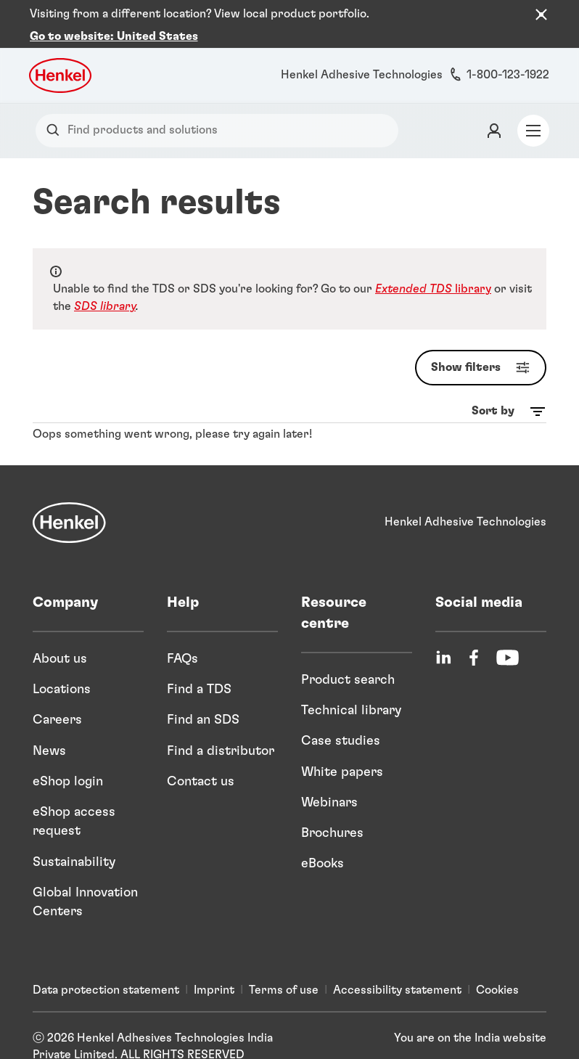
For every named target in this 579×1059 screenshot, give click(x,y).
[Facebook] (474, 640)
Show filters (483, 351)
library (433, 272)
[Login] (494, 114)
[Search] (56, 113)
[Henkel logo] (61, 58)
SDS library (105, 289)
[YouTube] (507, 640)
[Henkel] (69, 505)
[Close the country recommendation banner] (541, 14)
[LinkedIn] (443, 640)
